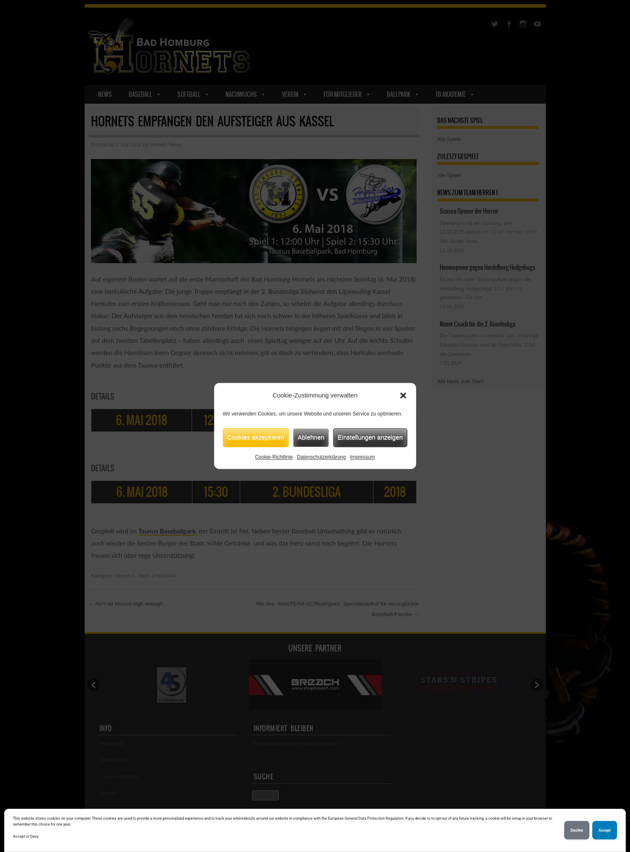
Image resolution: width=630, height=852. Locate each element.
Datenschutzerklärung (321, 457)
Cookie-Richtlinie (274, 457)
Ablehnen (311, 437)
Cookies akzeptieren (255, 437)
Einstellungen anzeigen (370, 437)
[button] (403, 396)
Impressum (362, 457)
